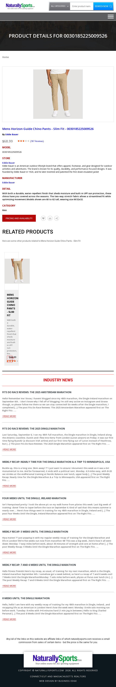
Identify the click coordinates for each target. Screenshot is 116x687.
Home (5, 57)
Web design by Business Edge (58, 680)
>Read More (9, 416)
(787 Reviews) (37, 141)
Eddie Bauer (11, 134)
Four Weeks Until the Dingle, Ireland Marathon (34, 498)
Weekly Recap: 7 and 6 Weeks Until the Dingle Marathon (39, 565)
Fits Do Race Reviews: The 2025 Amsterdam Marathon (36, 392)
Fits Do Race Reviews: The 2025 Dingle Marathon (33, 428)
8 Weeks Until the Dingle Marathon (26, 598)
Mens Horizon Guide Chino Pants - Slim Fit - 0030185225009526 (47, 129)
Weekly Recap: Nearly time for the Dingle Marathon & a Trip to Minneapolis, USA (56, 462)
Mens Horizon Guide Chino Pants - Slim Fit (12, 305)
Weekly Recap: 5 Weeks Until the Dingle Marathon (35, 531)
